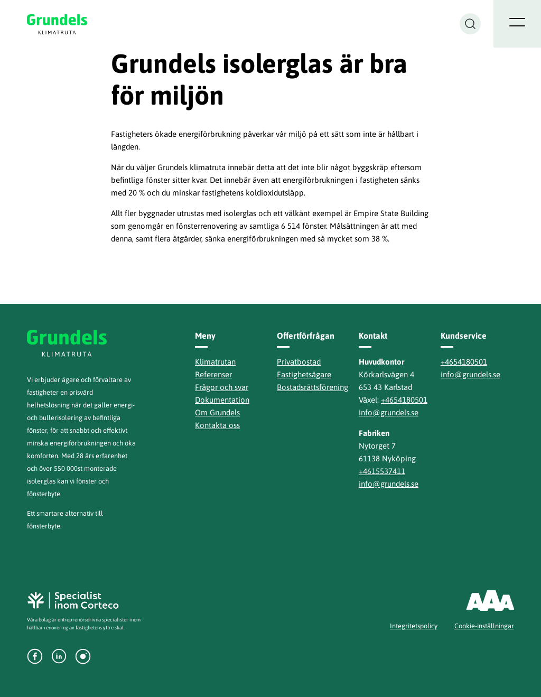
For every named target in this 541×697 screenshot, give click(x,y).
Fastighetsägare (304, 374)
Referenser (213, 374)
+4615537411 (382, 471)
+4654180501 (404, 399)
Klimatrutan (215, 361)
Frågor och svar (221, 387)
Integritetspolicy (413, 626)
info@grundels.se (388, 412)
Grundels (58, 24)
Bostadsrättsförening (312, 387)
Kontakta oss (217, 425)
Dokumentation (222, 399)
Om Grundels (217, 412)
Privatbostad (299, 361)
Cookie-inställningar (484, 626)
